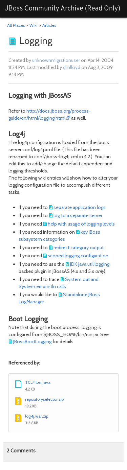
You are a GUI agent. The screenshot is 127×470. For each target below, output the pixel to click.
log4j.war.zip (36, 416)
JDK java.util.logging (89, 264)
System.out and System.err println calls (59, 282)
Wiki (33, 25)
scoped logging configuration (78, 256)
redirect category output (79, 247)
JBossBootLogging (32, 341)
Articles (49, 25)
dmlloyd (71, 67)
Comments (21, 451)
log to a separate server (78, 215)
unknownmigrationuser (56, 60)
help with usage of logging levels (81, 224)
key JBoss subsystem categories (59, 235)
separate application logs (80, 207)
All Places (16, 25)
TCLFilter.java (37, 382)
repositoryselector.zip (44, 399)
